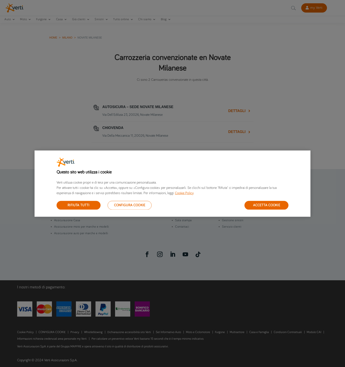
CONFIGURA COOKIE (129, 205)
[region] (172, 183)
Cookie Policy (184, 193)
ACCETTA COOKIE (266, 205)
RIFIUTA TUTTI (78, 205)
